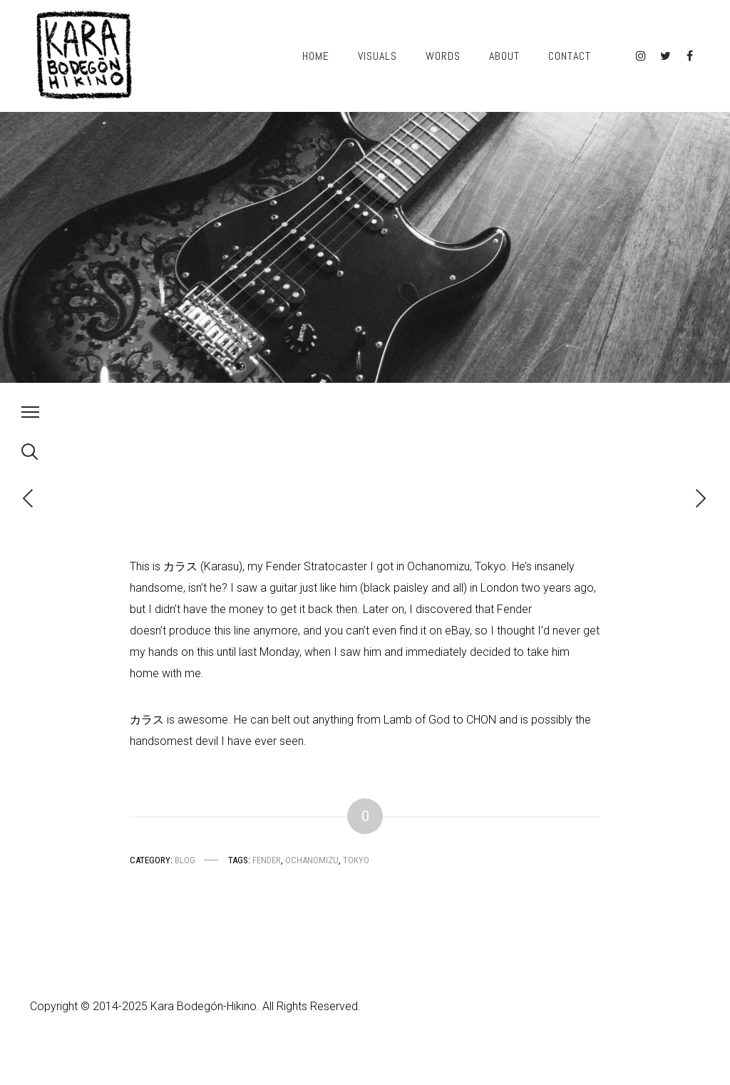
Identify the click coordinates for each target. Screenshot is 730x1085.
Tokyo (356, 860)
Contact (569, 55)
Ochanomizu (312, 860)
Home (315, 55)
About (504, 55)
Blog (185, 860)
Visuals (377, 55)
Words (443, 55)
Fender (266, 860)
